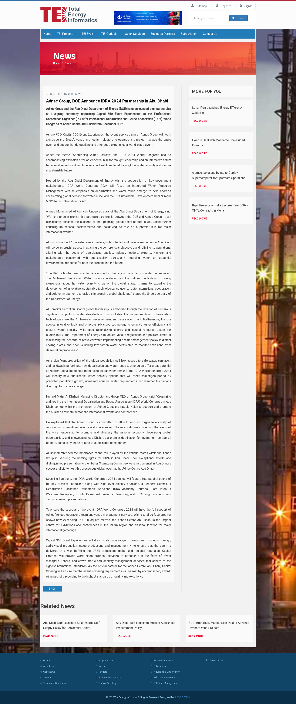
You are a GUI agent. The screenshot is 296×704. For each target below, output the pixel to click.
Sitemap (199, 6)
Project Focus (106, 660)
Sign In (246, 6)
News (68, 63)
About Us (48, 666)
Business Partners (162, 34)
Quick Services (135, 34)
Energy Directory (107, 683)
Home (47, 34)
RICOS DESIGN (182, 697)
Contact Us (210, 34)
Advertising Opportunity (167, 671)
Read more (199, 121)
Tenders (103, 671)
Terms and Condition (54, 683)
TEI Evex (89, 34)
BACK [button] (52, 588)
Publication (160, 666)
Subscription (189, 34)
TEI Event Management (166, 683)
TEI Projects (66, 34)
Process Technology (110, 677)
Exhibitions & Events (165, 677)
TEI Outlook (110, 34)
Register (223, 6)
